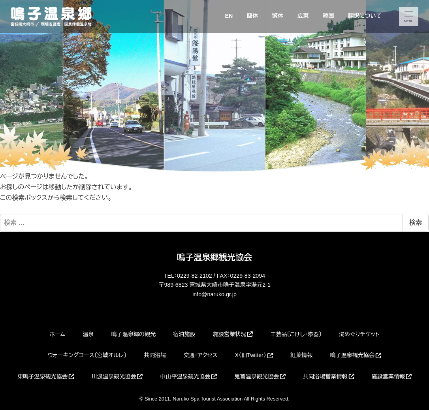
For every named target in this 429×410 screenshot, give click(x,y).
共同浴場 (155, 355)
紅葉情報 (301, 355)
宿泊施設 (184, 334)
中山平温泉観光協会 (188, 376)
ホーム (57, 334)
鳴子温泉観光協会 (355, 355)
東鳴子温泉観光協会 (45, 376)
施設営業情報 (392, 376)
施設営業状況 (233, 334)
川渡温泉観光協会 (117, 376)
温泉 (88, 334)
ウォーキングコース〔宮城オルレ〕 (87, 355)
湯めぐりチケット (359, 334)
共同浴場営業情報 (328, 376)
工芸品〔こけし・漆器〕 (296, 334)
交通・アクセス (201, 355)
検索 (415, 222)
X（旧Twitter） (254, 355)
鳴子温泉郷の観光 (133, 334)
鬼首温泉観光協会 (260, 376)
